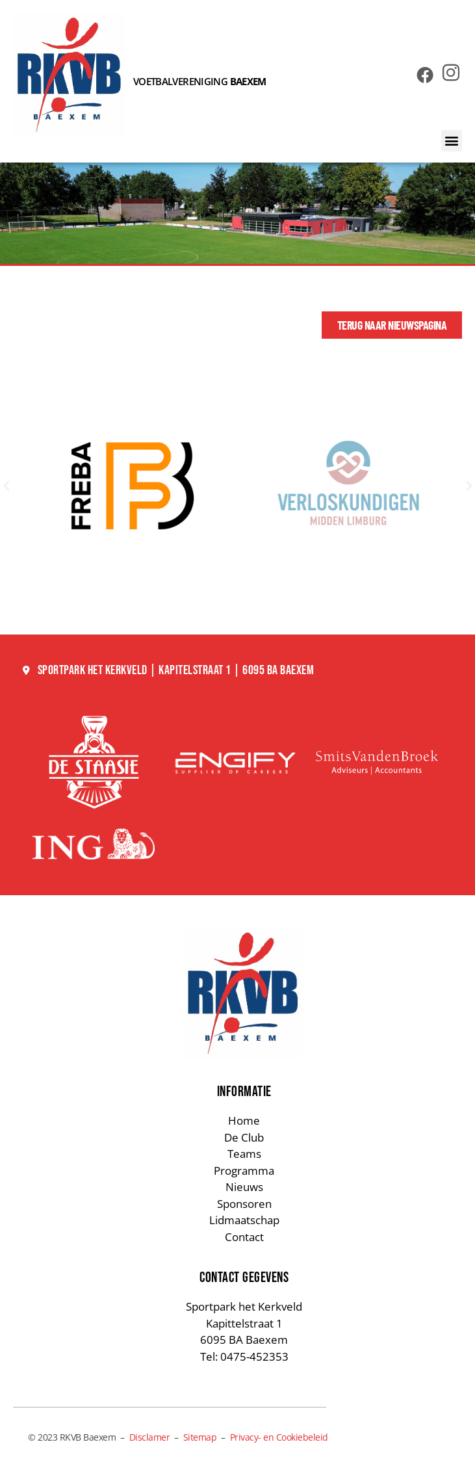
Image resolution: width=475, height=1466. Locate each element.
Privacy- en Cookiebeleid (279, 1437)
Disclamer (149, 1437)
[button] (452, 140)
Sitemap (200, 1437)
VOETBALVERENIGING (199, 81)
